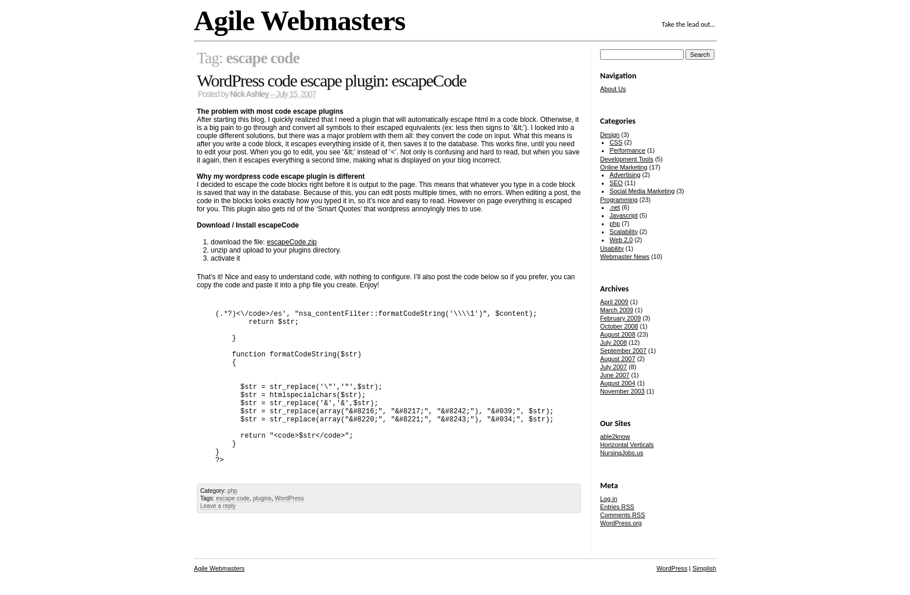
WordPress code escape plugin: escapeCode (331, 80)
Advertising (624, 174)
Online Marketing (624, 167)
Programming (619, 199)
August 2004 (617, 383)
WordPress (289, 498)
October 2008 (619, 326)
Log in (608, 498)
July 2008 (613, 342)
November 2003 (622, 391)
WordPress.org (621, 523)
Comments (622, 514)
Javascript (623, 215)
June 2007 (614, 375)
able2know (615, 436)
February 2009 (620, 318)
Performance (627, 150)
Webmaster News (624, 256)
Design (610, 134)
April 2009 (614, 301)
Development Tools (626, 159)
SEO (616, 182)
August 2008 (617, 334)
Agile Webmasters (299, 21)
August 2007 (617, 358)
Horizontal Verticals (626, 444)
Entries (617, 506)
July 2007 (613, 366)
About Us (613, 88)
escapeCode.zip (292, 242)
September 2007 (623, 350)
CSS (615, 142)
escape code (233, 498)
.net (614, 207)
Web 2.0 (621, 239)
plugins (262, 498)
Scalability (623, 231)
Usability (612, 248)
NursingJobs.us (621, 452)
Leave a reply (218, 506)
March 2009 (616, 309)
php (232, 491)
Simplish (704, 568)
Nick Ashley (249, 94)
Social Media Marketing (641, 190)
